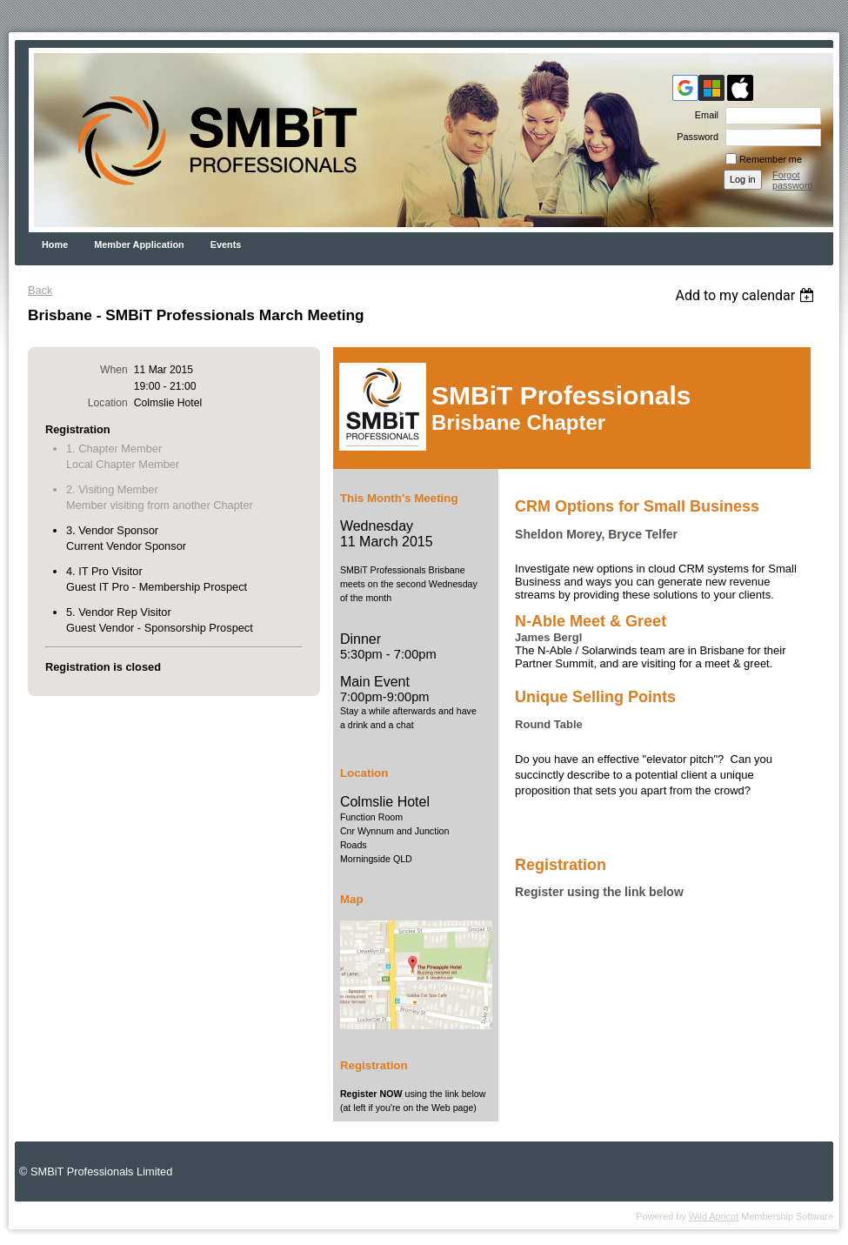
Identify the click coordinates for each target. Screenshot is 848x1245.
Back (40, 290)
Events (226, 244)
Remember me (770, 159)
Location (108, 403)
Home (55, 244)
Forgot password (792, 180)
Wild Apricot (713, 1216)
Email (703, 115)
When (114, 370)
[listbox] (746, 295)
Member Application (139, 244)
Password (694, 136)
